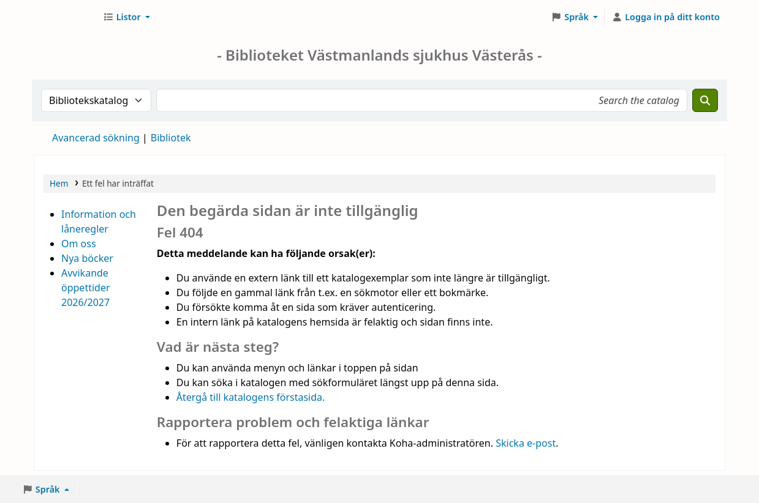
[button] (126, 17)
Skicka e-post (526, 443)
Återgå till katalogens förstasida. (250, 397)
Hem (59, 183)
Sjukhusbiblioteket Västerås (65, 17)
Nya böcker (87, 258)
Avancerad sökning (96, 137)
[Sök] (705, 100)
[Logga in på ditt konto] (665, 17)
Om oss (78, 243)
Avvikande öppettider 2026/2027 (85, 287)
